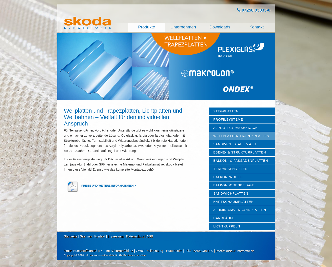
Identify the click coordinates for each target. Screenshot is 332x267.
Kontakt (99, 236)
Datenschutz (135, 236)
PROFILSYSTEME (228, 119)
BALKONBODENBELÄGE (233, 185)
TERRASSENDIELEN (230, 169)
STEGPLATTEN (226, 111)
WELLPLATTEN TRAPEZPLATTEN (241, 136)
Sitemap (86, 236)
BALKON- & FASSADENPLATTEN (240, 160)
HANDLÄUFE (224, 218)
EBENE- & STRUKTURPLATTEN (239, 152)
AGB (149, 236)
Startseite (71, 236)
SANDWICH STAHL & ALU (234, 144)
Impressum (115, 236)
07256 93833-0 (253, 10)
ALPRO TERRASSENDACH (235, 128)
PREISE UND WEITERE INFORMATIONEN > (109, 185)
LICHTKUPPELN (226, 226)
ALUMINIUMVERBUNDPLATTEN (239, 210)
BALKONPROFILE (228, 177)
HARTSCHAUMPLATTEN (233, 201)
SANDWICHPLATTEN (230, 193)
